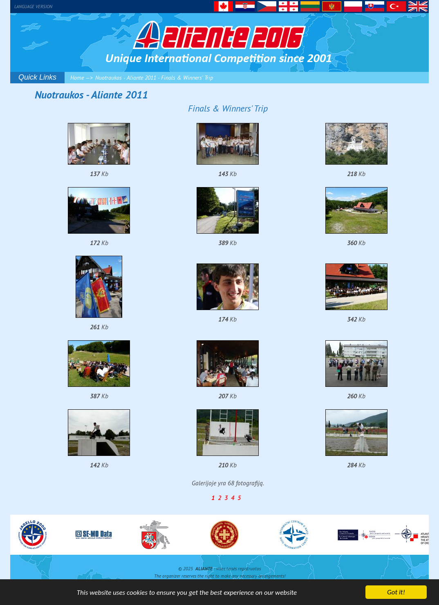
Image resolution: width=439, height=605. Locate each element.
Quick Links (37, 77)
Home (77, 77)
